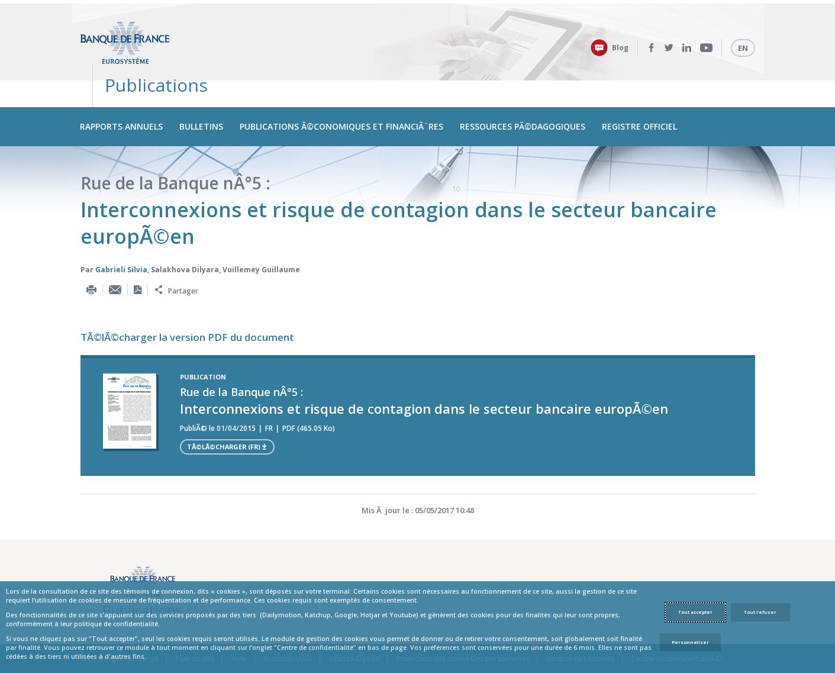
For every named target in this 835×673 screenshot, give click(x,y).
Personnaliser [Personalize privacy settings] (690, 642)
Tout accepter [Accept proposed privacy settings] (695, 612)
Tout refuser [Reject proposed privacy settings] (760, 612)
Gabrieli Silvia (121, 239)
